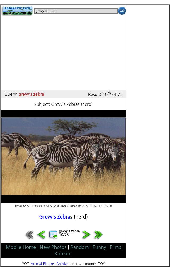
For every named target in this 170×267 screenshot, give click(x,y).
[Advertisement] (63, 53)
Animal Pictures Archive (50, 263)
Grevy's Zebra (54, 216)
